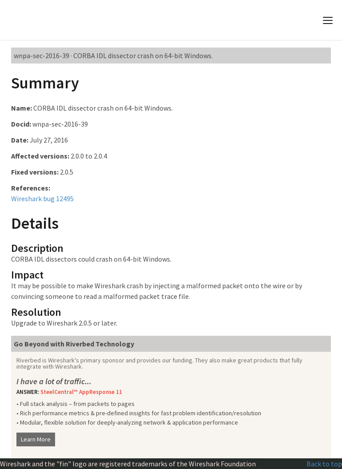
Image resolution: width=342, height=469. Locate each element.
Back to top (324, 463)
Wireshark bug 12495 (42, 198)
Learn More (36, 439)
